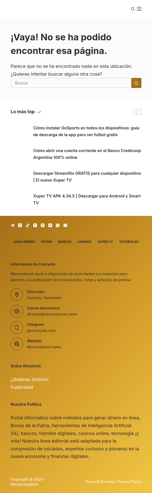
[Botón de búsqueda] (136, 83)
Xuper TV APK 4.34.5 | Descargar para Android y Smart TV (86, 199)
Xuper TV (105, 242)
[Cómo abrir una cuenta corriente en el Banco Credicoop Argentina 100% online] (19, 154)
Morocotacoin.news (44, 347)
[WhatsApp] (58, 225)
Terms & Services (100, 481)
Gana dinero (24, 242)
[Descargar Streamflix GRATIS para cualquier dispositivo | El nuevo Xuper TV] (19, 177)
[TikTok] (27, 225)
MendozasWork (24, 484)
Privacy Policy (129, 481)
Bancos (64, 242)
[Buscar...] (71, 83)
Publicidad (22, 387)
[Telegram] (12, 225)
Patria (46, 242)
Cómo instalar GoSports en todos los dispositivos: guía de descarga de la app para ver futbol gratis (86, 131)
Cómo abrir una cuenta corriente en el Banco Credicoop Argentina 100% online (87, 154)
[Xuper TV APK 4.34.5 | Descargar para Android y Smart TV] (19, 199)
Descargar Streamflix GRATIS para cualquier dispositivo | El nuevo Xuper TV (87, 177)
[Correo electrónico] (65, 225)
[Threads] (43, 225)
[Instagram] (35, 225)
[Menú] (139, 9)
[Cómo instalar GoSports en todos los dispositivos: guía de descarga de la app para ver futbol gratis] (19, 131)
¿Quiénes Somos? (30, 379)
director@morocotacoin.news (52, 314)
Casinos (85, 242)
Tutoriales (128, 242)
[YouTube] (50, 225)
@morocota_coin (41, 330)
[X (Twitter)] (20, 225)
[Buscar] (132, 9)
